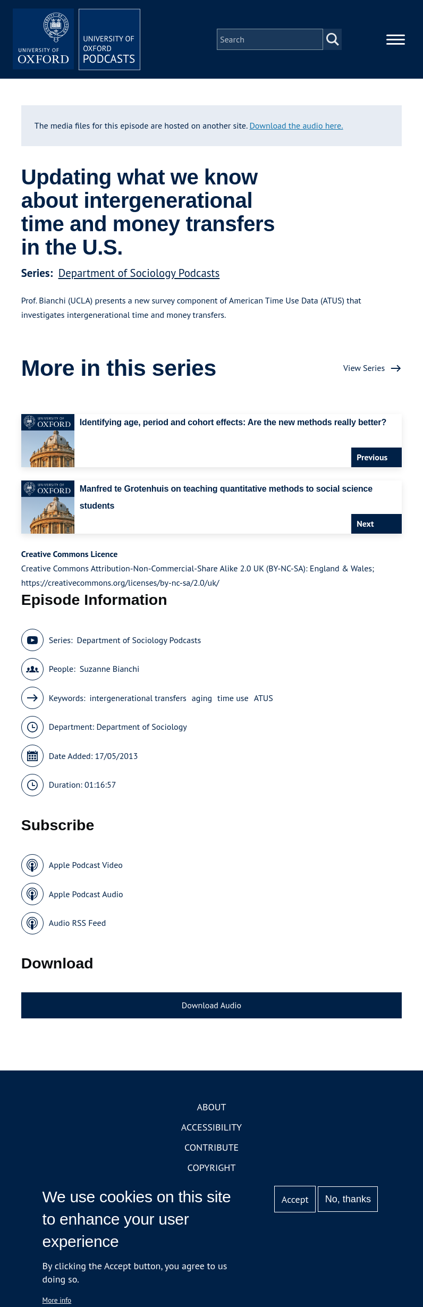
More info (57, 1300)
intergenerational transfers (138, 698)
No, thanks (348, 1199)
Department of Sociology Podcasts (139, 273)
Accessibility (211, 1127)
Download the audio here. (296, 125)
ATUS (263, 698)
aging (202, 698)
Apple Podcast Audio (86, 894)
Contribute (211, 1147)
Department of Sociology (141, 726)
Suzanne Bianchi (110, 668)
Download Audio (211, 1005)
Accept (295, 1199)
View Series (364, 367)
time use (233, 698)
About (211, 1107)
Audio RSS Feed (77, 922)
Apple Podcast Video (86, 864)
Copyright (212, 1167)
